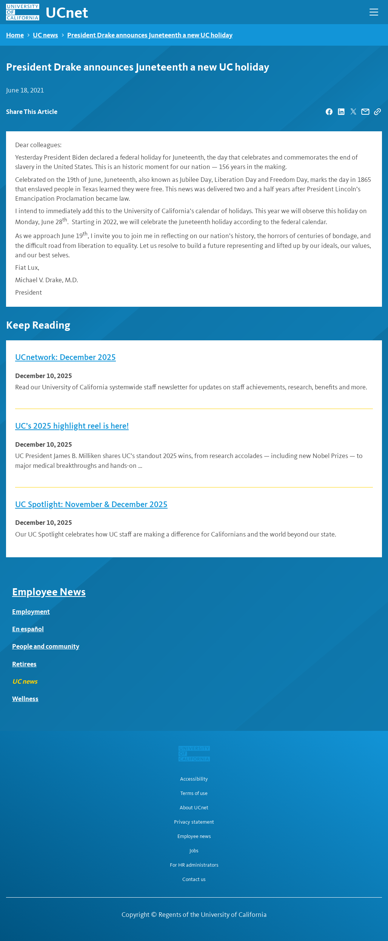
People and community (45, 646)
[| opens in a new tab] (329, 111)
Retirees (24, 664)
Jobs (194, 850)
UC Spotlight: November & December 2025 (91, 504)
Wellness (25, 698)
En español (28, 628)
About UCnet (194, 807)
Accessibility (194, 779)
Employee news (194, 836)
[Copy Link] (377, 111)
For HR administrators (194, 865)
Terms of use (194, 793)
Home (15, 35)
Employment (31, 611)
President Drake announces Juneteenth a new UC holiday (149, 35)
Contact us (194, 879)
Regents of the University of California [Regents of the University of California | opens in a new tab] (213, 914)
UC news (45, 35)
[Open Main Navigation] (374, 12)
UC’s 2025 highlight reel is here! (72, 426)
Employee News (49, 592)
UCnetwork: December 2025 (65, 357)
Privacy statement (194, 822)
